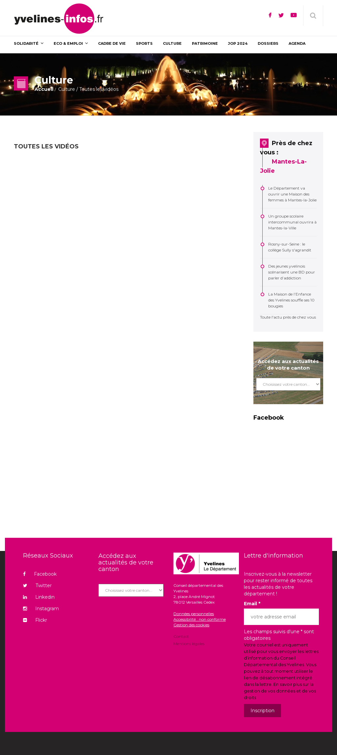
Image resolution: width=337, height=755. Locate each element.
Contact (181, 637)
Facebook (40, 574)
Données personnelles (193, 613)
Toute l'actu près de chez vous (288, 317)
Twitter (37, 585)
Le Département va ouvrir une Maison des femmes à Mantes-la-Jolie (292, 194)
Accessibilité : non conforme (199, 619)
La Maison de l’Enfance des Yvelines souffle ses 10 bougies (291, 300)
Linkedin (39, 597)
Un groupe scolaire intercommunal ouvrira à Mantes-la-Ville (292, 222)
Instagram (41, 609)
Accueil (44, 89)
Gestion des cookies (191, 624)
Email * (252, 604)
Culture (66, 89)
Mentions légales (188, 643)
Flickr (35, 620)
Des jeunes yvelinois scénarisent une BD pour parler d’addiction (291, 272)
